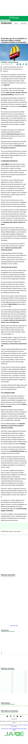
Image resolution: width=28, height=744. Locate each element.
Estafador (11, 531)
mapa (15, 726)
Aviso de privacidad (13, 728)
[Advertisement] (14, 8)
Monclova (16, 23)
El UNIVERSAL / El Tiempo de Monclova (9, 62)
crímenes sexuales (17, 531)
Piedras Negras (24, 23)
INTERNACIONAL (6, 23)
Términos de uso (4, 728)
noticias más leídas (14, 625)
